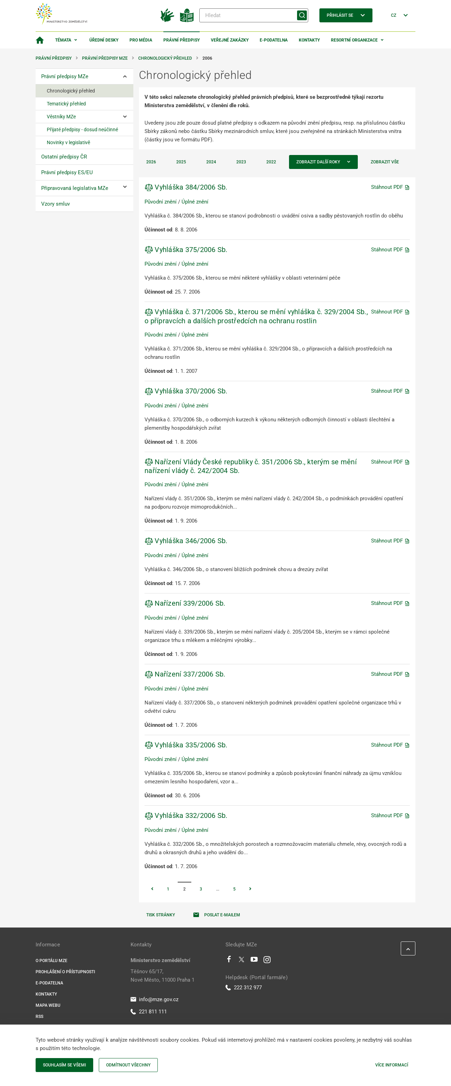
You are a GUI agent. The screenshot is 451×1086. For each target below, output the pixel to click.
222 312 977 (244, 987)
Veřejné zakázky (230, 40)
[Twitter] (241, 961)
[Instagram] (267, 961)
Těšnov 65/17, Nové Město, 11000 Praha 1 (162, 975)
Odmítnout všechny (128, 1065)
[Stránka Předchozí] (152, 889)
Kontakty (309, 40)
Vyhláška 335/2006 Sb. (186, 745)
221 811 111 (149, 1012)
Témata (63, 40)
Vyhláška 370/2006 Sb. (186, 391)
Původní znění (161, 202)
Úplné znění (195, 202)
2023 (241, 162)
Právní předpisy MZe (105, 58)
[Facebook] (229, 961)
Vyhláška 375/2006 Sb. (186, 249)
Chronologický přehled (165, 58)
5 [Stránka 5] (234, 889)
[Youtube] (254, 961)
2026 (151, 162)
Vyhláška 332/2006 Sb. (186, 815)
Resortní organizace (354, 40)
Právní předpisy (181, 40)
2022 (271, 162)
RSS (39, 1016)
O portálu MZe (51, 960)
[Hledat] (253, 15)
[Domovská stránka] (40, 40)
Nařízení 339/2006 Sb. (185, 603)
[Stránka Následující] (250, 889)
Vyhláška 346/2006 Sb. (186, 541)
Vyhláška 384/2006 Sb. (186, 187)
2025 (181, 162)
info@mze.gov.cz (154, 999)
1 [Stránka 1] (168, 889)
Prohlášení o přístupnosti (65, 971)
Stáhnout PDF (390, 187)
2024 (211, 162)
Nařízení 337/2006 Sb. (185, 674)
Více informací (391, 1065)
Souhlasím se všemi (64, 1065)
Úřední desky (103, 40)
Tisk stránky (160, 915)
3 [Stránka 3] (201, 889)
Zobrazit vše (385, 162)
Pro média (141, 40)
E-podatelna (274, 40)
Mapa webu (48, 1005)
